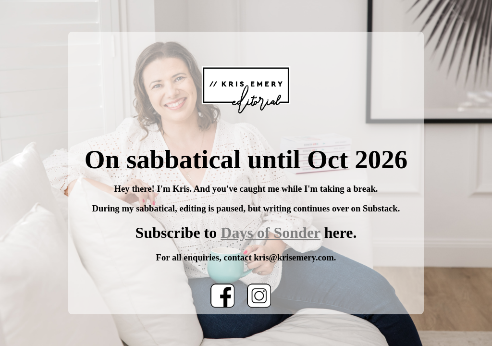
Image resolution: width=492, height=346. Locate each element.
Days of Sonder (270, 232)
